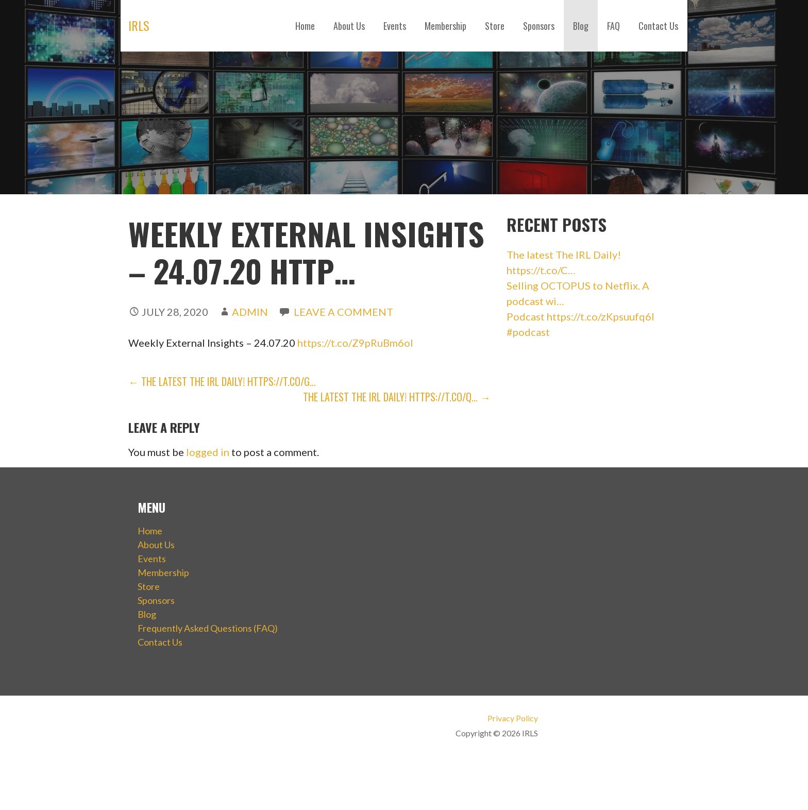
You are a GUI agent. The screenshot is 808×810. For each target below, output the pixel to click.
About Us (349, 25)
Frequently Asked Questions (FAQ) (208, 628)
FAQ (613, 25)
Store (494, 25)
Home (305, 25)
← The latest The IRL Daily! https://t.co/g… (222, 381)
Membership (445, 25)
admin (250, 312)
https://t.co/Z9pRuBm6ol (355, 342)
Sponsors (538, 25)
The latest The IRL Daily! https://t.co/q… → (397, 396)
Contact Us (658, 25)
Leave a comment (343, 312)
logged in (207, 452)
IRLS (138, 25)
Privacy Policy (512, 718)
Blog (580, 25)
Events (394, 25)
